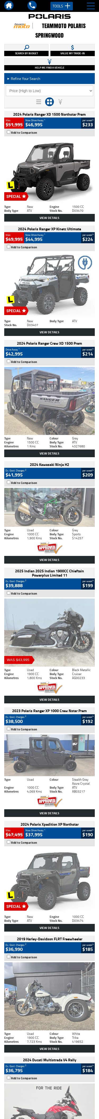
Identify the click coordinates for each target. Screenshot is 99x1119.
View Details (49, 217)
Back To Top (49, 989)
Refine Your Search (23, 78)
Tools (62, 6)
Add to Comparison (24, 133)
